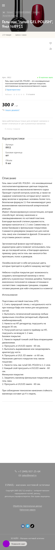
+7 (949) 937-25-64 (29, 471)
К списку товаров (12, 128)
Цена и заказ (20, 35)
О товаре (7, 35)
